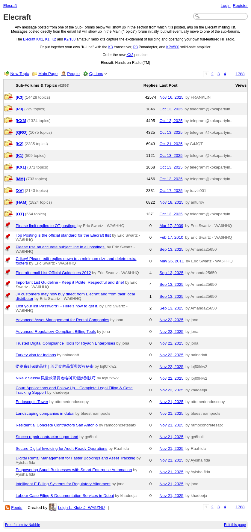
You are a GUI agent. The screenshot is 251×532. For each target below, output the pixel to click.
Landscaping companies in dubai (45, 413)
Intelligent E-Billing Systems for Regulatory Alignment (63, 484)
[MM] (20, 179)
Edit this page (235, 525)
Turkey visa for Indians (36, 355)
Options (96, 73)
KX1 (39, 39)
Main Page (48, 73)
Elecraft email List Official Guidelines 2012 (53, 272)
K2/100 (69, 39)
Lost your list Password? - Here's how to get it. (57, 306)
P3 (135, 47)
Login (226, 5)
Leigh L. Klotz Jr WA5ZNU (81, 507)
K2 (54, 39)
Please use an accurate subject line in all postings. (60, 247)
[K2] (19, 144)
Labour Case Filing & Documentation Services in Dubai (65, 495)
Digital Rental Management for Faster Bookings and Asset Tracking (75, 458)
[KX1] (21, 167)
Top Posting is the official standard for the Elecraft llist (63, 235)
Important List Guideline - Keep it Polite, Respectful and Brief (70, 282)
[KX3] (21, 120)
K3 (110, 47)
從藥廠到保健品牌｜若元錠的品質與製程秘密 (54, 366)
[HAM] (22, 202)
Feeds (16, 507)
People (73, 73)
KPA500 (172, 47)
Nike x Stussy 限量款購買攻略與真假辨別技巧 (56, 378)
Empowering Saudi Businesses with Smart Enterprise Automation (74, 470)
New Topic (19, 73)
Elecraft (10, 5)
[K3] (19, 97)
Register (240, 5)
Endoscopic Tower (32, 401)
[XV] (20, 190)
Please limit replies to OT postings (46, 225)
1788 (240, 74)
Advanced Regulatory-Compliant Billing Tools (56, 331)
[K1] (19, 155)
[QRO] (22, 132)
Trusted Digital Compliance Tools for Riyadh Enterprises (65, 343)
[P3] (19, 109)
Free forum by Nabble (22, 525)
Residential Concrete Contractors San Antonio (57, 425)
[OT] (20, 214)
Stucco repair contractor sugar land (47, 437)
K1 (47, 39)
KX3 (129, 55)
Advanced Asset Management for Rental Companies (62, 320)
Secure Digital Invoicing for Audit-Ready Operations (61, 448)
